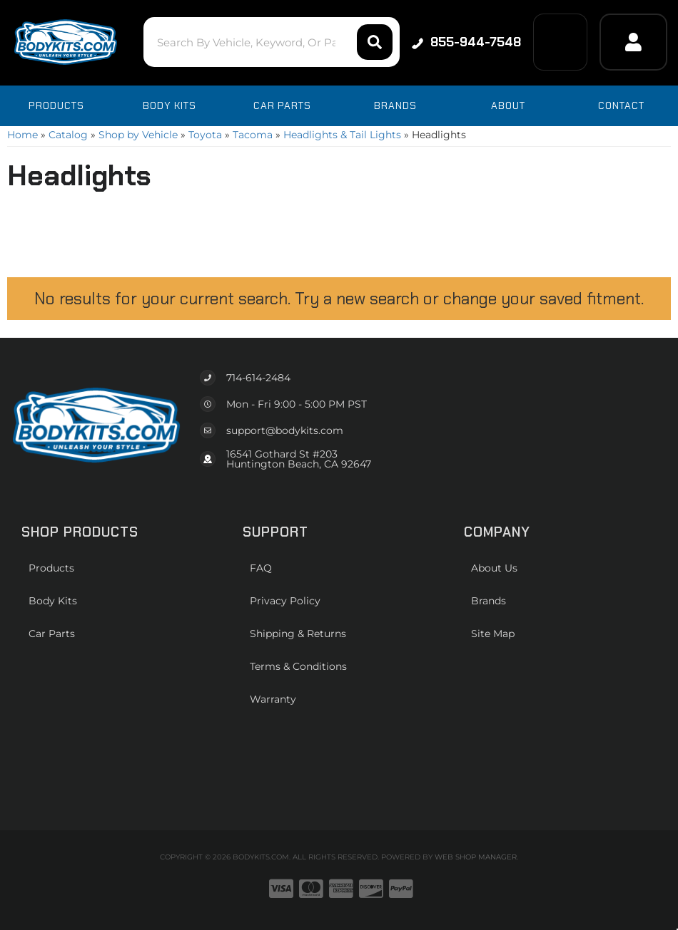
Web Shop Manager (476, 857)
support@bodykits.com (284, 430)
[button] (268, 42)
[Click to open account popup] (633, 42)
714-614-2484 (258, 377)
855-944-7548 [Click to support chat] (465, 42)
